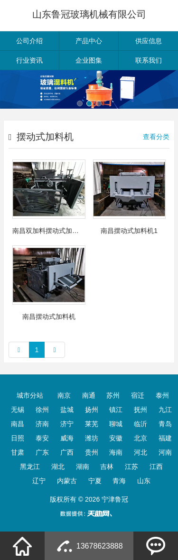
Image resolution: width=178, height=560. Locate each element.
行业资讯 (29, 60)
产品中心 (88, 41)
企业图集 (88, 60)
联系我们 (148, 60)
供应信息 (148, 41)
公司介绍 (29, 41)
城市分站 (30, 395)
